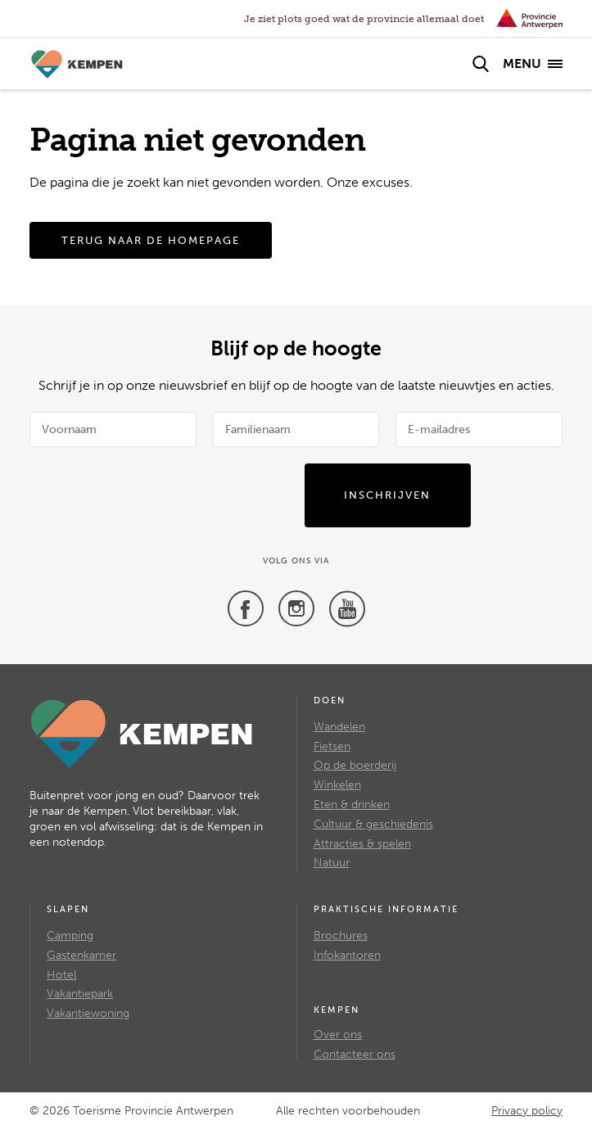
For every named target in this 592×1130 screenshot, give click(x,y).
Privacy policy (527, 1111)
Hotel (61, 975)
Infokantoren (347, 955)
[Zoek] (480, 64)
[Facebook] (246, 608)
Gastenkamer (81, 955)
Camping (70, 935)
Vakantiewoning (88, 1013)
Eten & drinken (352, 804)
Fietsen (332, 746)
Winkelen (337, 785)
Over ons (338, 1035)
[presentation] (245, 495)
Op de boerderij (355, 765)
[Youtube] (347, 608)
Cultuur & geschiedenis (373, 824)
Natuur (332, 863)
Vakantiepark (80, 994)
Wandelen (339, 727)
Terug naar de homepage (150, 240)
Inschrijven (387, 495)
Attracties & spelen (362, 844)
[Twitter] (296, 608)
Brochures (341, 935)
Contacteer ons (354, 1054)
